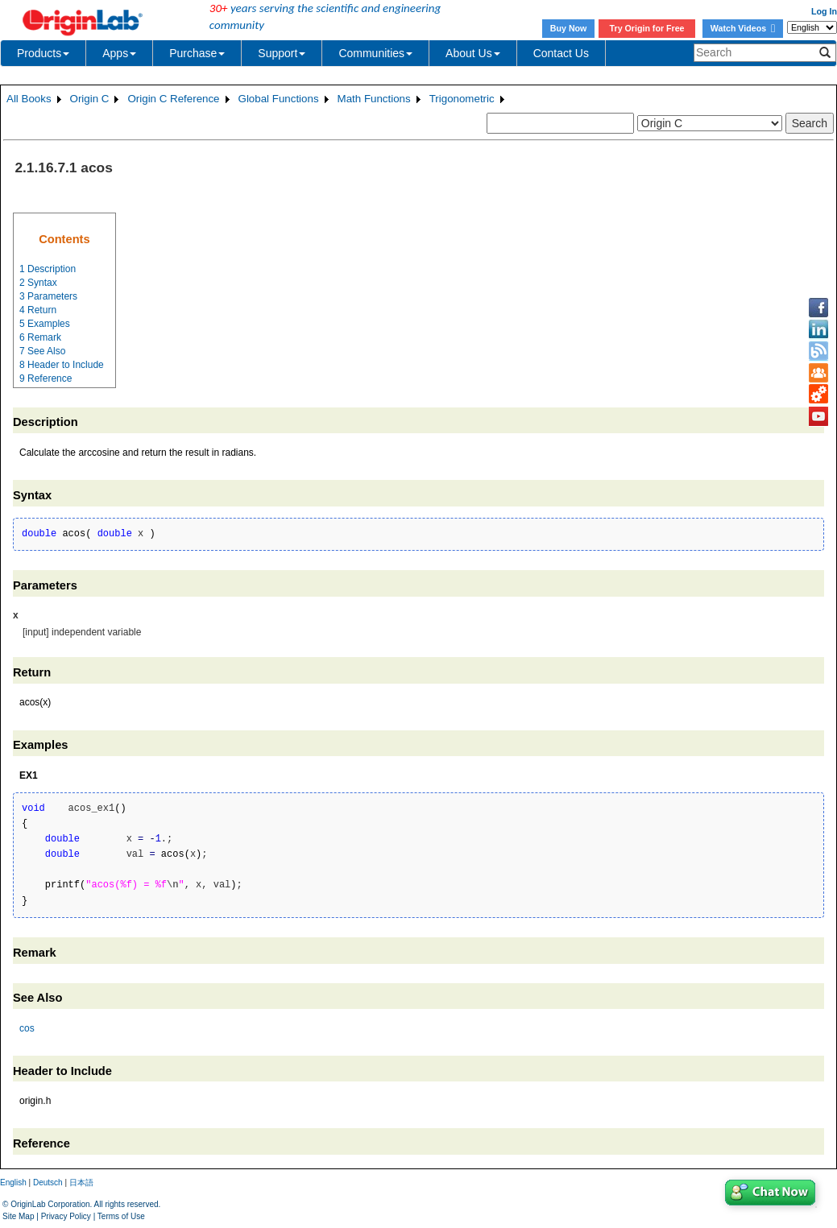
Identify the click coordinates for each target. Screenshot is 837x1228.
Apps (119, 53)
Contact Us (561, 53)
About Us (472, 53)
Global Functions (278, 99)
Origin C (90, 99)
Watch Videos (743, 28)
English (13, 1182)
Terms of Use (121, 1216)
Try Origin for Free (647, 28)
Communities (375, 53)
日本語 (81, 1182)
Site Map (18, 1216)
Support (281, 53)
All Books (29, 99)
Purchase (197, 53)
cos (27, 1028)
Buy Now (568, 28)
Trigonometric (462, 99)
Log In (824, 11)
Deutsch (48, 1182)
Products (43, 53)
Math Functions (374, 99)
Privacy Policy (66, 1216)
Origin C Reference (173, 99)
